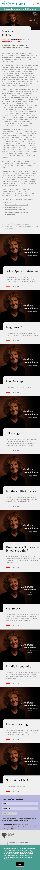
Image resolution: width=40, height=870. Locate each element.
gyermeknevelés (26, 226)
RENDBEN (20, 864)
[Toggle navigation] (37, 4)
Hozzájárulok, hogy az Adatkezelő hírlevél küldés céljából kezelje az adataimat (20, 828)
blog (3, 224)
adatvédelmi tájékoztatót (21, 824)
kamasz (15, 226)
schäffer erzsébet (14, 224)
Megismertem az (16, 824)
